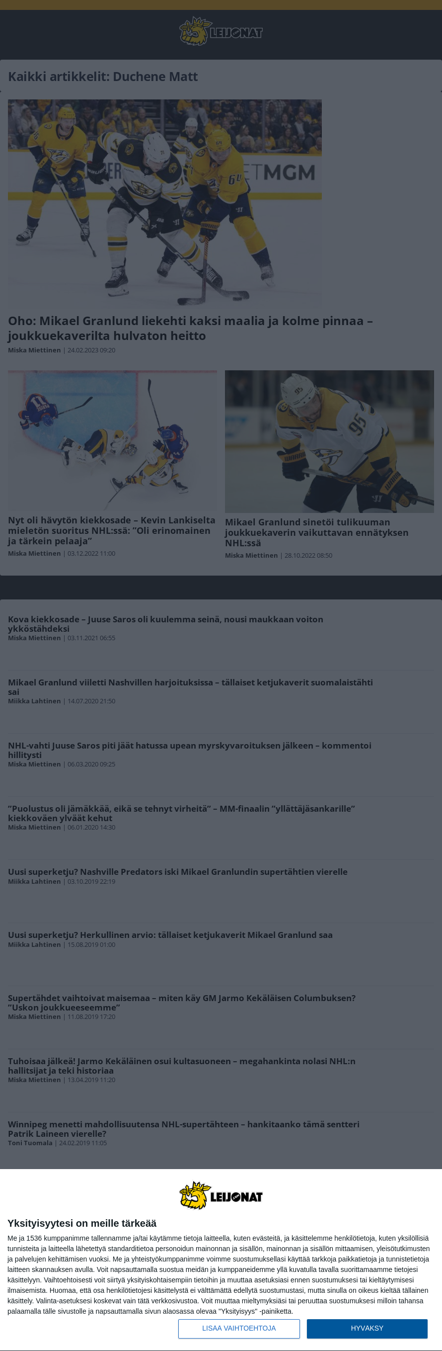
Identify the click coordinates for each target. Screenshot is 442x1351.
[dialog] (221, 1260)
